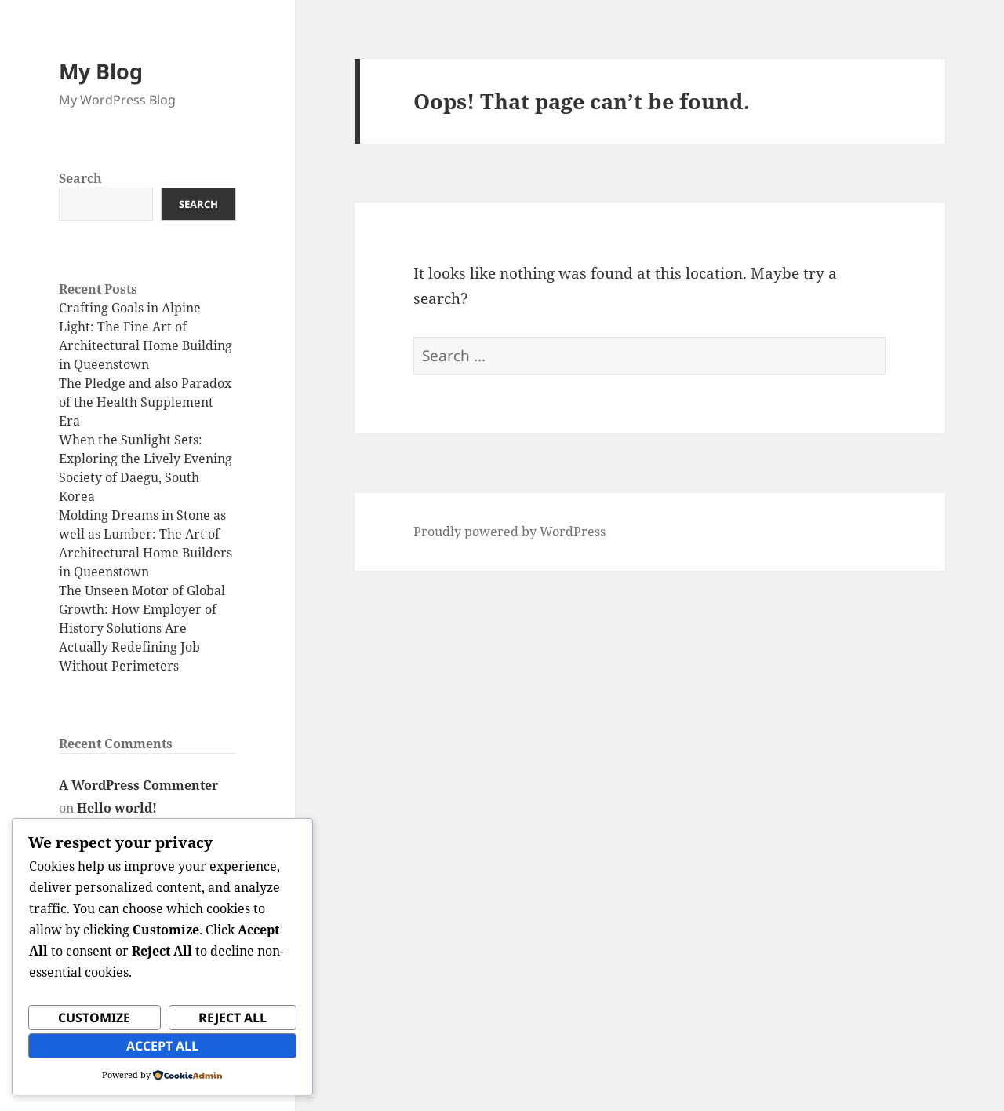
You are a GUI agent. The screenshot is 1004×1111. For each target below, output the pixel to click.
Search (80, 178)
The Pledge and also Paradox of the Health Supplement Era (145, 402)
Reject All (232, 1017)
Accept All (162, 1045)
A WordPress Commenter (138, 785)
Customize (94, 1017)
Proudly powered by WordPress (509, 531)
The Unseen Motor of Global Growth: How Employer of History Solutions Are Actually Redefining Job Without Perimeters (142, 628)
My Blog (101, 71)
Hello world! (117, 808)
